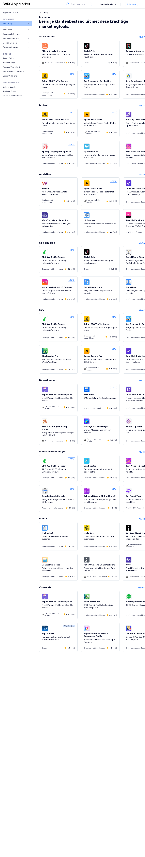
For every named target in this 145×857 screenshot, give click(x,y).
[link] (16, 12)
